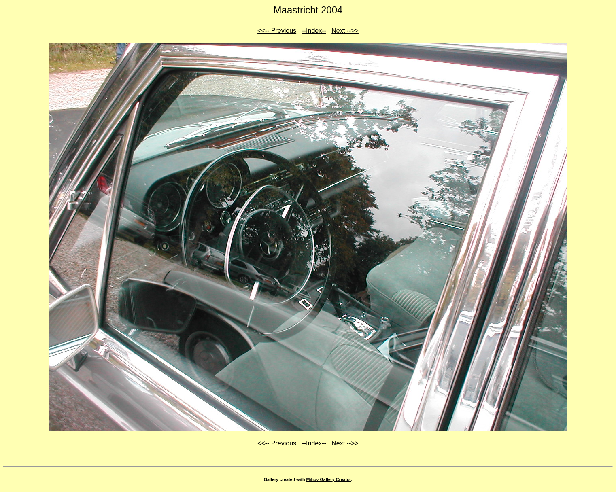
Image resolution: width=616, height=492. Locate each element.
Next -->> (345, 30)
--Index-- (314, 30)
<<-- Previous (276, 30)
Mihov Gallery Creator (328, 479)
